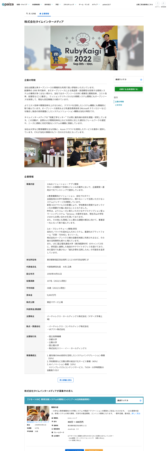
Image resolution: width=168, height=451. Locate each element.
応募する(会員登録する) (128, 89)
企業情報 (118, 105)
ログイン (157, 7)
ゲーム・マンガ (84, 4)
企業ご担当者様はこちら (144, 4)
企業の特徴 (119, 101)
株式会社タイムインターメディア (38, 422)
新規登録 (163, 7)
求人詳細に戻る (66, 380)
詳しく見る (136, 413)
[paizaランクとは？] (141, 79)
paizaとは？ (107, 4)
